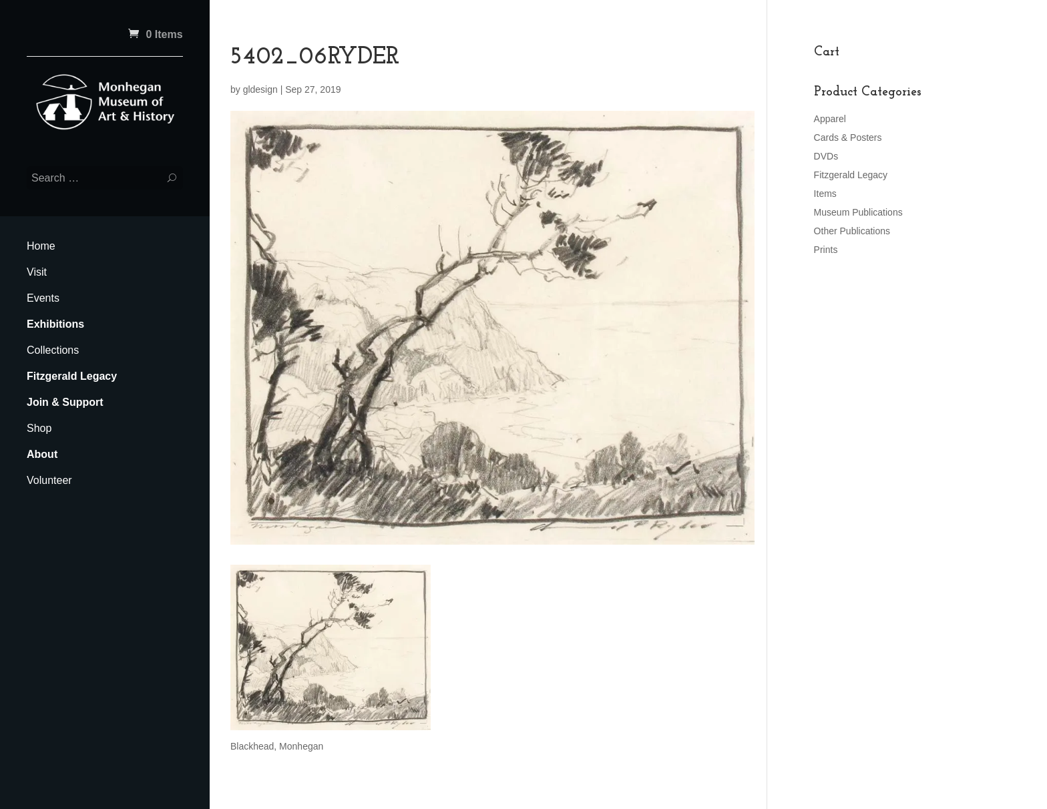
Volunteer (49, 480)
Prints (826, 249)
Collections (53, 350)
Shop (39, 428)
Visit (37, 272)
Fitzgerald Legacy (72, 376)
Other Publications (852, 231)
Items (825, 193)
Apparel (830, 118)
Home (41, 246)
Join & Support (65, 402)
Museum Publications (858, 212)
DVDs (826, 156)
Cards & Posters (848, 137)
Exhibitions (55, 324)
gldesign (260, 89)
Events (43, 298)
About (42, 454)
